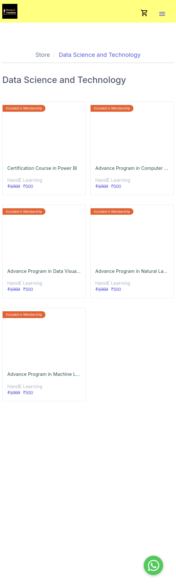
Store (42, 54)
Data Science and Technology (100, 54)
